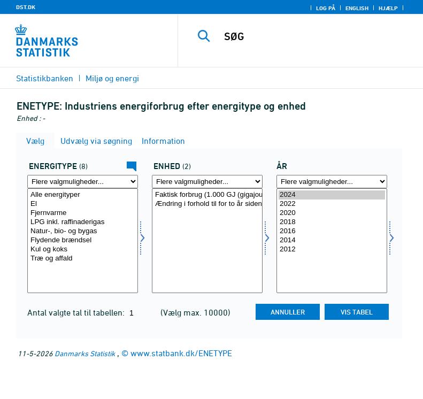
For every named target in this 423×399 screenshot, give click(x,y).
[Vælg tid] (331, 240)
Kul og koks (82, 249)
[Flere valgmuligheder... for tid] (331, 181)
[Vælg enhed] (207, 240)
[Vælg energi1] (82, 240)
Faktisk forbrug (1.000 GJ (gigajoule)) (207, 195)
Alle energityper (82, 195)
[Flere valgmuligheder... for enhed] (207, 181)
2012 (332, 249)
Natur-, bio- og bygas (82, 231)
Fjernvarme (82, 213)
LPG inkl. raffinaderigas (82, 222)
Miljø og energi (112, 78)
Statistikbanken (44, 78)
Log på (325, 8)
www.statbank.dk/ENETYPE (181, 353)
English (356, 8)
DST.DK (25, 7)
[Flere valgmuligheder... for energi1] (82, 181)
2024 (332, 195)
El (82, 204)
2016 (332, 231)
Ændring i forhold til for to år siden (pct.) (207, 204)
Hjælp (388, 8)
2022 (332, 204)
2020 (332, 213)
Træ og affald (82, 258)
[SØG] (316, 36)
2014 (332, 240)
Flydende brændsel (82, 240)
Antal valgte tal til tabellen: (77, 312)
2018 (332, 222)
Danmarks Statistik (85, 353)
